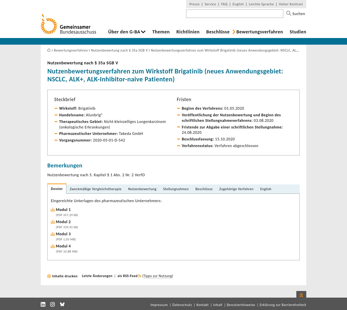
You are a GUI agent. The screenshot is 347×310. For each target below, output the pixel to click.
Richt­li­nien (188, 32)
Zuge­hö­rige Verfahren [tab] (236, 189)
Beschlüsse (218, 32)
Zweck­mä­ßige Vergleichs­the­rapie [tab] (95, 189)
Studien (298, 32)
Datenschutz (182, 305)
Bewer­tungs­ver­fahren (259, 32)
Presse (194, 4)
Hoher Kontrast (291, 4)
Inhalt (217, 305)
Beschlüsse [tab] (204, 189)
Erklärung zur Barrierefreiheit (283, 305)
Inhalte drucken (65, 276)
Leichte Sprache (261, 4)
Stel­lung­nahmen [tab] (176, 189)
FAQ (224, 4)
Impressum (159, 305)
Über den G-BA (124, 32)
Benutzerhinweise (241, 305)
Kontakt (203, 305)
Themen (161, 32)
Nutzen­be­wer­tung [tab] (142, 189)
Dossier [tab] (57, 189)
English (238, 4)
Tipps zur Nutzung (157, 276)
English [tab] (266, 189)
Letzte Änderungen (97, 276)
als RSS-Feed (128, 276)
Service (210, 4)
